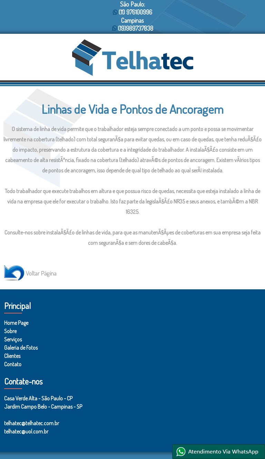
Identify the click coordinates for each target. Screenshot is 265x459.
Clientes (12, 355)
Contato (12, 364)
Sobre (10, 331)
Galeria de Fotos (21, 347)
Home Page (16, 322)
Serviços (13, 339)
